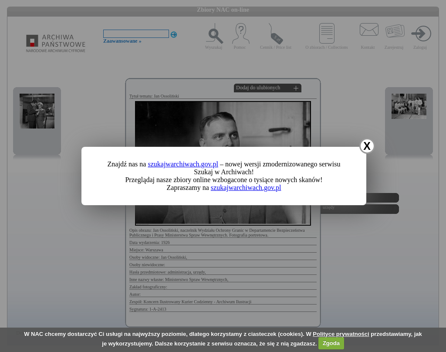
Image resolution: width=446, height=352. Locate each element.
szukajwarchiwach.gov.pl (183, 164)
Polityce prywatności (341, 334)
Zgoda (331, 343)
